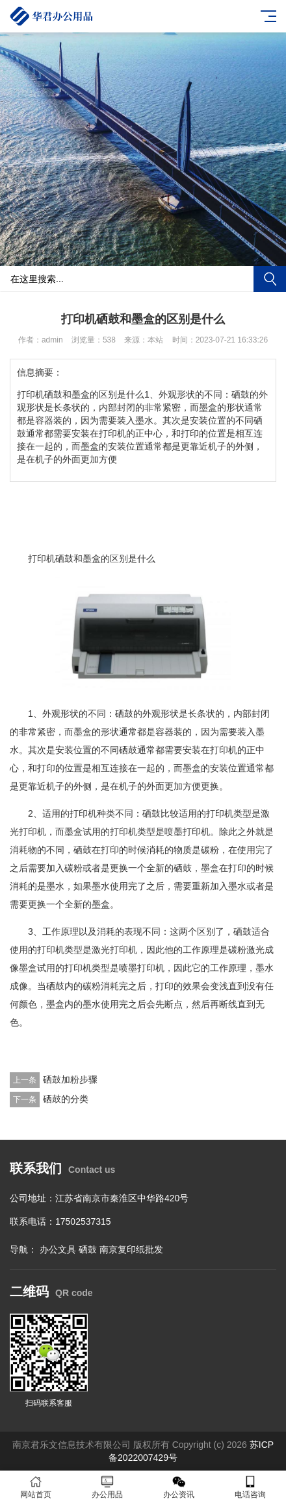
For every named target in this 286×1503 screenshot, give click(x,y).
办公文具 (58, 1249)
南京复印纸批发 (131, 1249)
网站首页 (36, 1487)
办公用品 (107, 1487)
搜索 (270, 279)
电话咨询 (250, 1487)
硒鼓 (88, 1249)
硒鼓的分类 (65, 1099)
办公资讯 (178, 1487)
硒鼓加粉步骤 (70, 1079)
